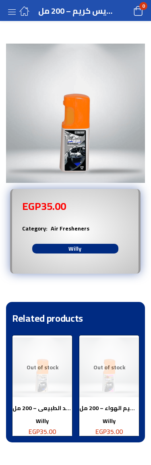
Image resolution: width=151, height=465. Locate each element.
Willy (74, 248)
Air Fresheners (70, 228)
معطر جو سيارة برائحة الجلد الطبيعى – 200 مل (42, 408)
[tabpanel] (42, 388)
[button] (128, 10)
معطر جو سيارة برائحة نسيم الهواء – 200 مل (109, 408)
